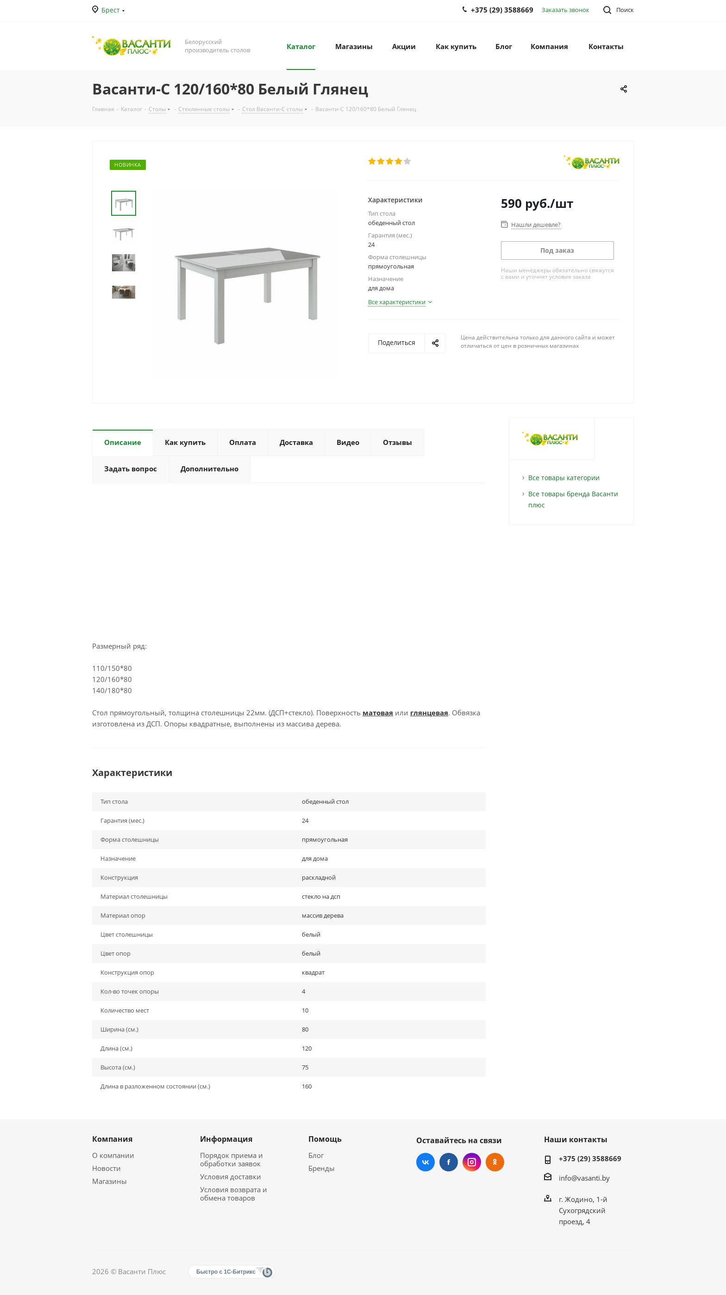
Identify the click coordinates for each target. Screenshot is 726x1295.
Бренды (321, 1168)
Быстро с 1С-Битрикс (226, 1272)
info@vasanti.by (584, 1177)
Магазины (109, 1181)
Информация (226, 1139)
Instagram (472, 1162)
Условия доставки (230, 1176)
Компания (112, 1139)
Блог (316, 1155)
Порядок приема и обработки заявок (231, 1159)
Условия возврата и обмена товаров (233, 1193)
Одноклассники (495, 1162)
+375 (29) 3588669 (590, 1158)
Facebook (448, 1162)
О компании (113, 1155)
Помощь (325, 1139)
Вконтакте (425, 1162)
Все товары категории (564, 477)
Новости (106, 1168)
